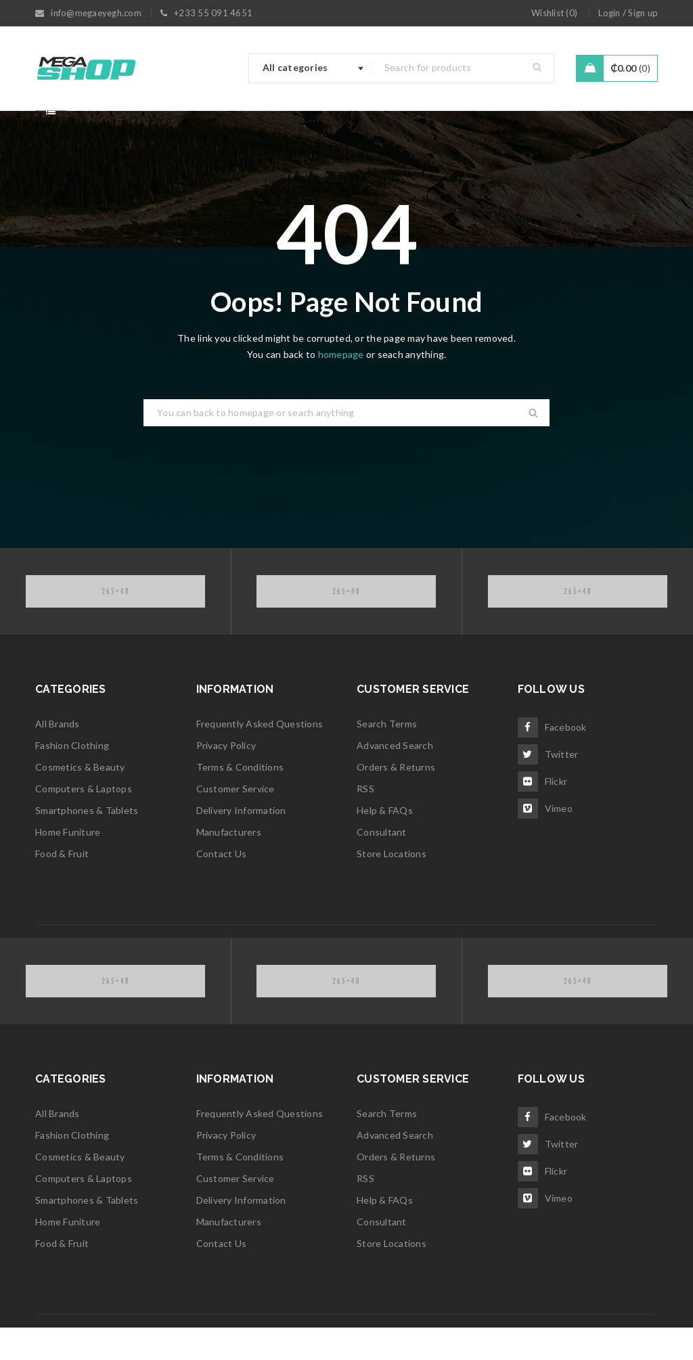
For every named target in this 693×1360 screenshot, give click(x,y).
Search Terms (387, 756)
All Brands (57, 756)
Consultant (382, 864)
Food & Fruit (62, 886)
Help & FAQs (385, 842)
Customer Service (235, 821)
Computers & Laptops (83, 821)
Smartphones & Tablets (86, 842)
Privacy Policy (226, 778)
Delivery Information (241, 842)
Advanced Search (395, 778)
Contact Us (221, 886)
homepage (341, 386)
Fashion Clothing (72, 778)
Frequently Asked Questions (259, 756)
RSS (365, 821)
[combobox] (310, 68)
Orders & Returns (396, 799)
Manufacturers (228, 864)
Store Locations (391, 886)
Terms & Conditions (240, 799)
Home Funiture (67, 864)
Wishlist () (554, 13)
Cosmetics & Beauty (80, 799)
